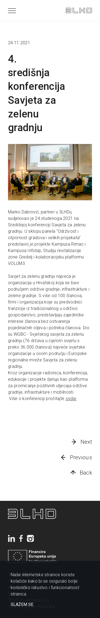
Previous (81, 457)
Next (86, 442)
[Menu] (12, 10)
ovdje (71, 398)
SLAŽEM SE (22, 604)
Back (86, 472)
